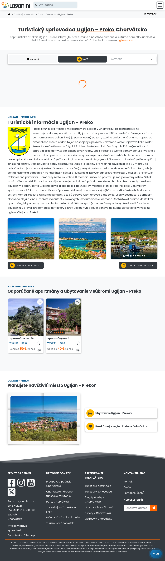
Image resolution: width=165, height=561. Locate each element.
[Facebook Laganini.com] (11, 482)
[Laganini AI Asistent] (156, 554)
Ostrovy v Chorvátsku (98, 519)
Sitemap (29, 535)
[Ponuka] (160, 5)
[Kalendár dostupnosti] (39, 349)
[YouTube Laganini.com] (31, 482)
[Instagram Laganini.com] (21, 482)
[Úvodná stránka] (9, 14)
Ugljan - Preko (126, 40)
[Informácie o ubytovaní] (39, 343)
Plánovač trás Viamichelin (63, 517)
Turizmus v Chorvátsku (60, 523)
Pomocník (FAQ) (134, 493)
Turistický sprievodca (24, 14)
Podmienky (15, 535)
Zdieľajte (150, 14)
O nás (127, 487)
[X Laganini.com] (11, 491)
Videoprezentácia (25, 265)
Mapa (82, 59)
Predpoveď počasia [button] (137, 265)
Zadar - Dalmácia (47, 14)
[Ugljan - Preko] (31, 238)
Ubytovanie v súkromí (99, 507)
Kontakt (128, 481)
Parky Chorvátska (57, 501)
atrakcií (33, 59)
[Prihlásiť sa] (153, 508)
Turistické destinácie (98, 486)
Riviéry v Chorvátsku (98, 513)
